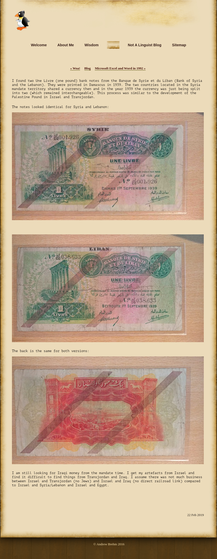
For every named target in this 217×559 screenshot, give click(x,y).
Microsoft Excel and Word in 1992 (120, 68)
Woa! (75, 68)
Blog (87, 68)
